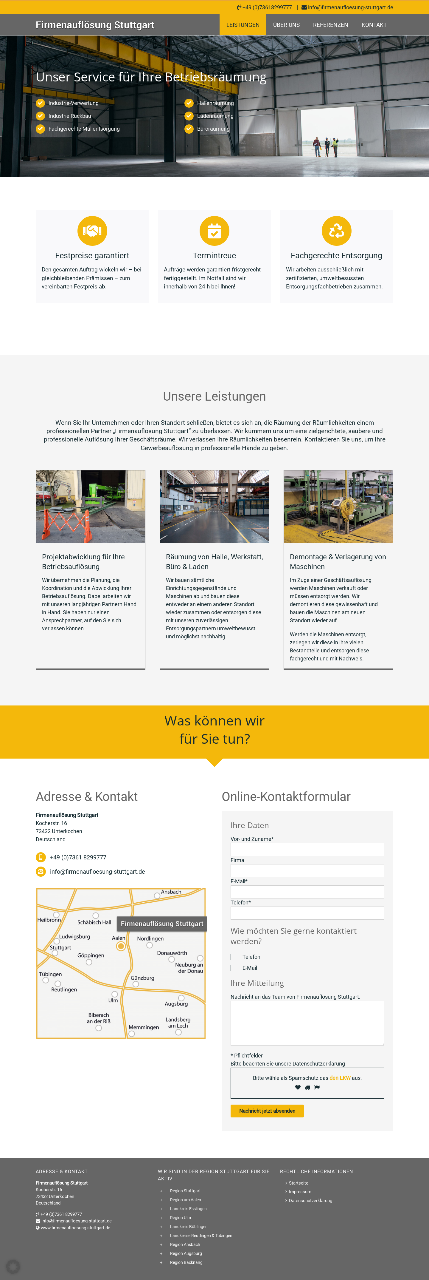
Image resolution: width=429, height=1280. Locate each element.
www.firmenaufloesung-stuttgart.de (75, 1227)
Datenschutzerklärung (310, 1200)
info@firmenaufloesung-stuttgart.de (350, 7)
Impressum (300, 1191)
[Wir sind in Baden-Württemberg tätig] (121, 890)
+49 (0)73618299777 (267, 7)
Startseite (298, 1183)
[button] (214, 1191)
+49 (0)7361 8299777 (78, 857)
